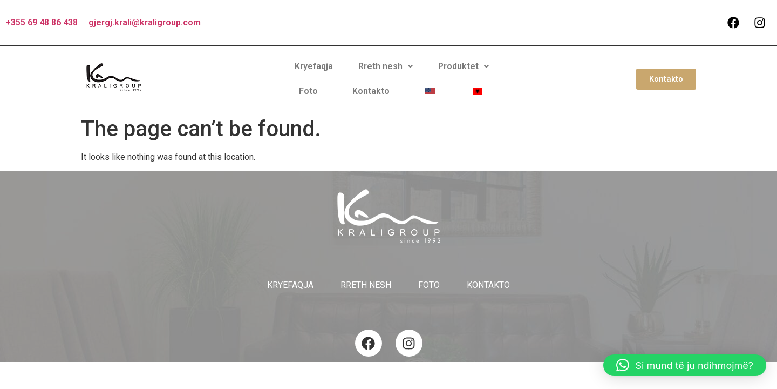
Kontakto (476, 74)
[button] (312, 74)
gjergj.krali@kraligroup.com (144, 22)
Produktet (381, 74)
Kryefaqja (249, 74)
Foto (431, 74)
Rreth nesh (312, 74)
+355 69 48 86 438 (41, 22)
